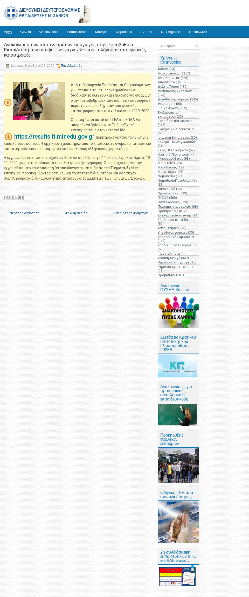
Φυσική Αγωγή (169, 258)
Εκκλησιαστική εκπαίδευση (169, 114)
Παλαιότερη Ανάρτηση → (133, 213)
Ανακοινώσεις (49, 32)
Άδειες (163, 69)
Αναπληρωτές (169, 78)
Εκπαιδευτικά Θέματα (175, 121)
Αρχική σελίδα (76, 213)
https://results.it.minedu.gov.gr (54, 136)
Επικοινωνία (198, 32)
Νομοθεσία (124, 32)
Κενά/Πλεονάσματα (173, 150)
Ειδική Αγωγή (168, 108)
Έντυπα (146, 32)
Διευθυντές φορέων (173, 99)
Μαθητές (101, 32)
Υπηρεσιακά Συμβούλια (176, 237)
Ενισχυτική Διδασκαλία (176, 129)
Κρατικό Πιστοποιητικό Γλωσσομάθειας (176, 156)
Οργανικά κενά (169, 193)
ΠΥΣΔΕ (163, 198)
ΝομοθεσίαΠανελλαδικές (177, 180)
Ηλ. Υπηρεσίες (170, 32)
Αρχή (8, 32)
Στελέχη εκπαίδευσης (175, 215)
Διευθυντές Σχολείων (175, 91)
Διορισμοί (166, 104)
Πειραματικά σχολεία (174, 206)
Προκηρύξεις (168, 211)
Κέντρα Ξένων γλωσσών (177, 142)
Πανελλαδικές (71, 65)
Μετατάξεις (167, 172)
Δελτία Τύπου (168, 87)
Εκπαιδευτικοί (77, 32)
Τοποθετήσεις (169, 228)
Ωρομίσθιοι (166, 275)
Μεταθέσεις (167, 167)
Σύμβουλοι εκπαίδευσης (176, 220)
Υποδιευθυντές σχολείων (177, 245)
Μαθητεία (165, 163)
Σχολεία (25, 32)
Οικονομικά (166, 189)
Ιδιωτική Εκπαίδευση (174, 137)
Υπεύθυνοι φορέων (172, 232)
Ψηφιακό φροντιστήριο (176, 267)
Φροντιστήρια (169, 253)
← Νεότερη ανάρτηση (22, 213)
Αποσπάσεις (167, 82)
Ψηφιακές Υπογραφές (174, 262)
